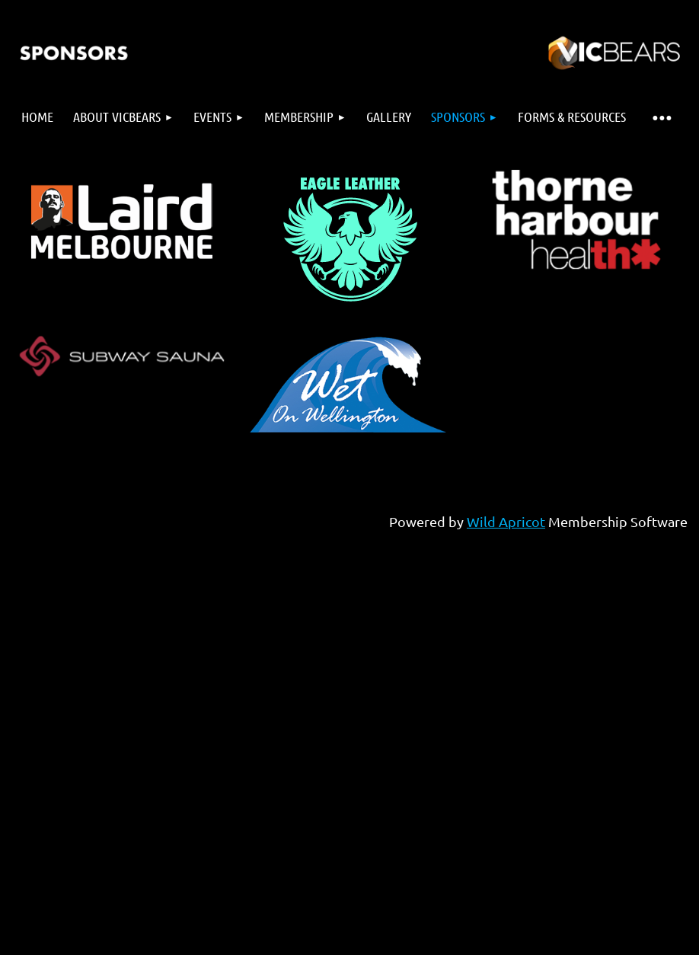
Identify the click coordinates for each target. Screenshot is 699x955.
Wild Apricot (506, 521)
